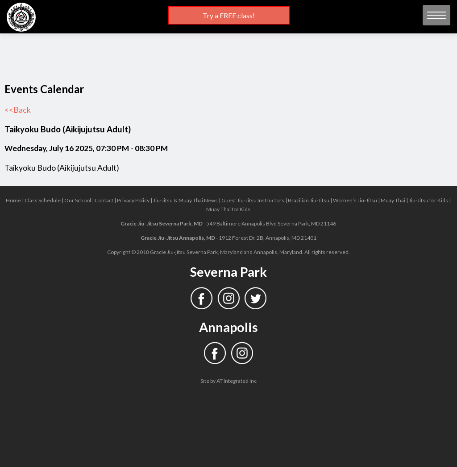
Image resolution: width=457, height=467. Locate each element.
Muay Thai (393, 200)
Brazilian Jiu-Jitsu (308, 200)
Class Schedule (43, 200)
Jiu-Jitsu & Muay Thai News (185, 200)
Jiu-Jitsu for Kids (428, 200)
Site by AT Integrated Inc (228, 380)
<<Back (17, 110)
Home (13, 200)
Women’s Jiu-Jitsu (355, 200)
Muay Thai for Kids (228, 209)
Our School (77, 200)
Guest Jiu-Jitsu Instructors (252, 200)
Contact (104, 200)
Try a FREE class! (229, 15)
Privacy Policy (133, 200)
